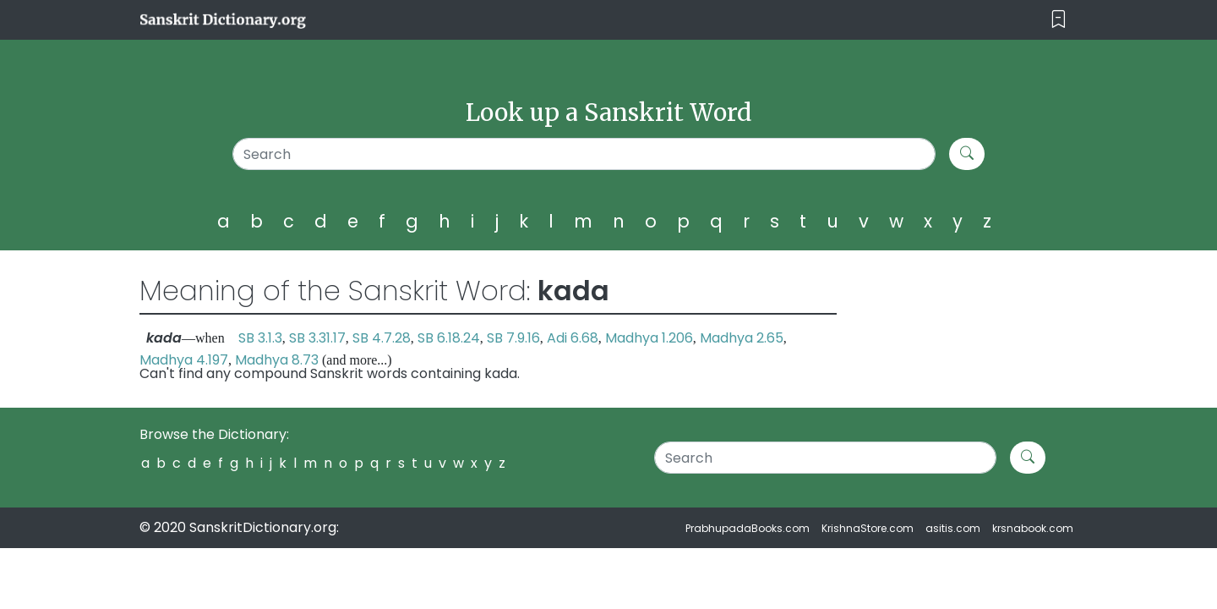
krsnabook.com (1032, 528)
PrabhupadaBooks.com (747, 528)
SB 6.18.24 (448, 338)
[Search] (584, 154)
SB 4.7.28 (381, 338)
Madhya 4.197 (183, 360)
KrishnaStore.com (867, 528)
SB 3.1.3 (260, 338)
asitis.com (952, 528)
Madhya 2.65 (741, 338)
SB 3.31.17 (317, 338)
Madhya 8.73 (277, 360)
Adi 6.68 (572, 338)
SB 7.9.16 (513, 338)
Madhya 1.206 (649, 338)
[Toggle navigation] (1059, 20)
